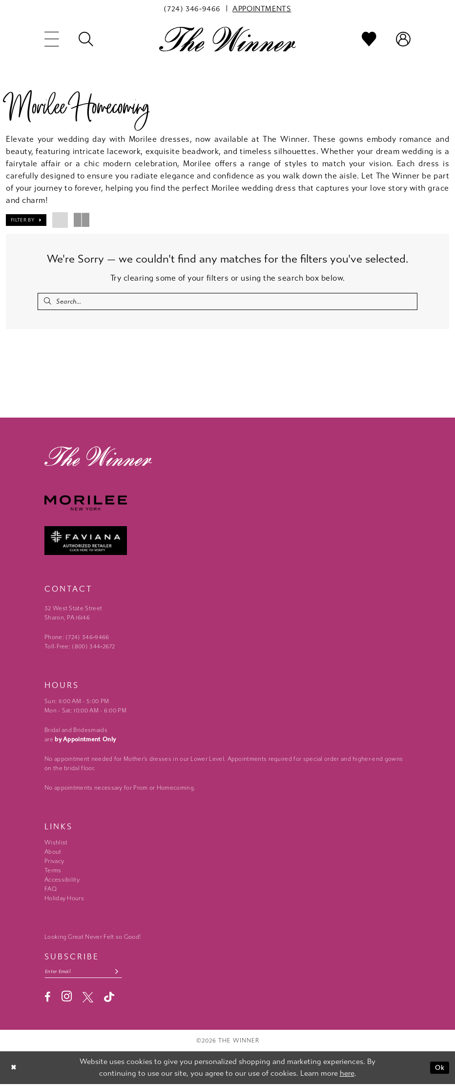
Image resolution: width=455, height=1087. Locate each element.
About (53, 853)
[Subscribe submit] (124, 974)
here (347, 1076)
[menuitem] (192, 8)
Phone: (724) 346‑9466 (76, 639)
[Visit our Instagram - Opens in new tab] (67, 1000)
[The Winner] (227, 38)
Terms (53, 872)
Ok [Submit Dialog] (439, 1070)
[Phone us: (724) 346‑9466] (192, 8)
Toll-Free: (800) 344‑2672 (79, 648)
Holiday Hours (64, 900)
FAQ (50, 890)
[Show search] (86, 39)
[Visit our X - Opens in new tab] (88, 1000)
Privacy (54, 863)
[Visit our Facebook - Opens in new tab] (47, 1000)
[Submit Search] (48, 301)
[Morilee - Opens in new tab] (227, 504)
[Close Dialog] (14, 1070)
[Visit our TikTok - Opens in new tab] (109, 1000)
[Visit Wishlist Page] (369, 39)
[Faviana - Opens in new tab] (227, 542)
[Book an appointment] (262, 8)
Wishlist (55, 844)
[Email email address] (87, 974)
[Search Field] (227, 301)
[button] (52, 39)
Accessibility (62, 881)
